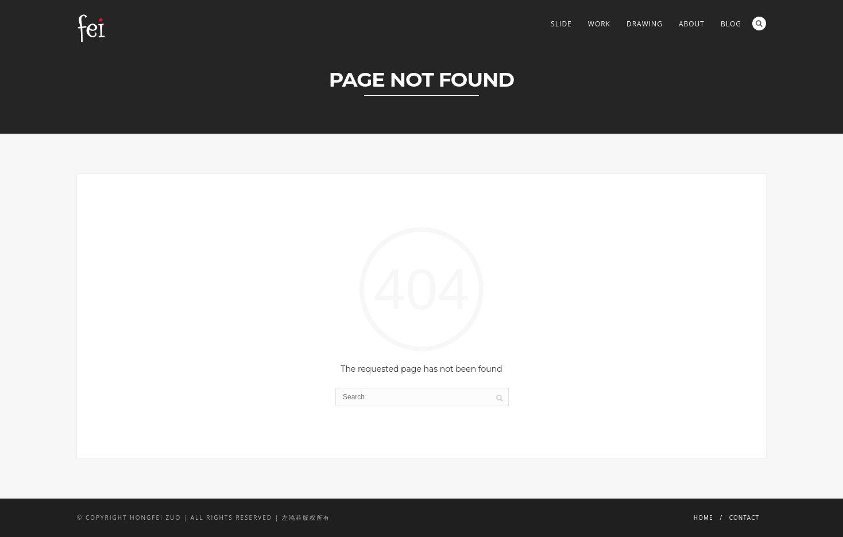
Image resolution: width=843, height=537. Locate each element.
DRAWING (645, 24)
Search (759, 23)
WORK (599, 24)
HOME (703, 517)
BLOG (731, 24)
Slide (561, 24)
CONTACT (744, 517)
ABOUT (692, 24)
